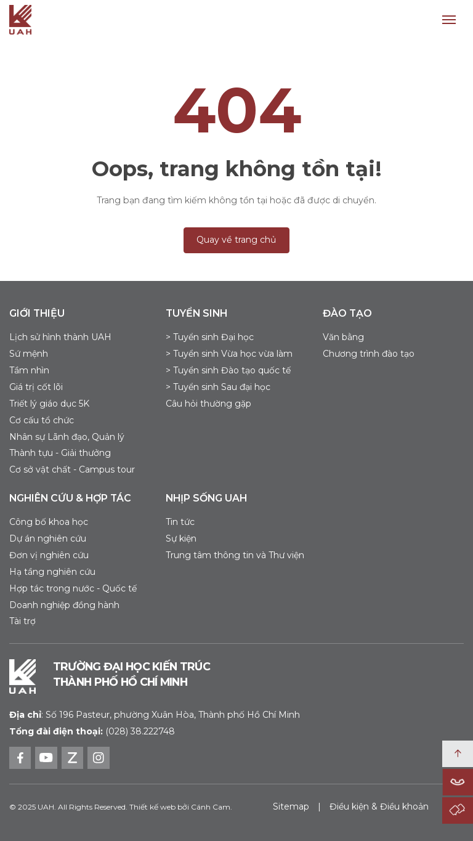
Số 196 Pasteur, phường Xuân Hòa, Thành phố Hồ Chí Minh (154, 714)
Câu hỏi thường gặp (208, 403)
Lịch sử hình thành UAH (60, 337)
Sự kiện (181, 538)
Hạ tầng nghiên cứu (52, 571)
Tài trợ (22, 621)
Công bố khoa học (48, 521)
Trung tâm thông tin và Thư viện (235, 555)
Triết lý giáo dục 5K (49, 403)
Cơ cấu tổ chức (41, 420)
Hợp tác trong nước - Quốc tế (73, 588)
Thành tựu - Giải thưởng (60, 452)
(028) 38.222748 (140, 731)
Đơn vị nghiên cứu (49, 555)
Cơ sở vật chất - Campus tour (72, 469)
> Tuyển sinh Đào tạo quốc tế (228, 370)
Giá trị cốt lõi (36, 386)
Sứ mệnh (28, 353)
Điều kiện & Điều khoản (379, 806)
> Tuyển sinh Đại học (210, 337)
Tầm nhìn (29, 370)
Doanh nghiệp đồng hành (64, 605)
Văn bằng (343, 337)
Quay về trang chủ (236, 239)
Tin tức (180, 521)
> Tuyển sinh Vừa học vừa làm (229, 353)
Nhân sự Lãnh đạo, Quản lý (66, 436)
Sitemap (291, 806)
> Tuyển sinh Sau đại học (218, 386)
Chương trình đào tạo (368, 353)
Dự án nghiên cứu (47, 538)
